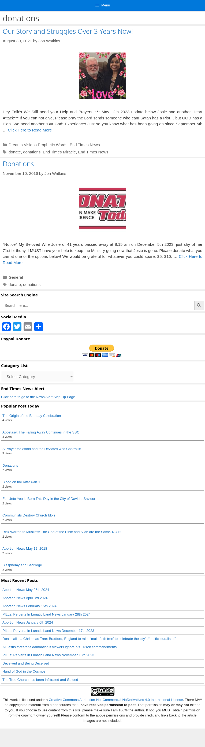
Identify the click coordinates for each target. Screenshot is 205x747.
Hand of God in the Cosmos (23, 671)
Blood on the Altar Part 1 (21, 482)
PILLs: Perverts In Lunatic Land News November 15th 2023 (48, 655)
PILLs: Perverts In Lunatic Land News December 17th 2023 (48, 631)
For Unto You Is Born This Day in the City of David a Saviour (48, 499)
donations (31, 152)
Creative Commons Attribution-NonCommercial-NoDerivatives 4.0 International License (116, 700)
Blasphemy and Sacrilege (22, 565)
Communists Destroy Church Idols (28, 515)
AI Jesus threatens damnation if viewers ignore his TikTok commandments (59, 647)
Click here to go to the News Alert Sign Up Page (38, 397)
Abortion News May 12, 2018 (24, 548)
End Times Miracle (59, 152)
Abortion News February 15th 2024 (29, 606)
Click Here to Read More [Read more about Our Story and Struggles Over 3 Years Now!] (30, 130)
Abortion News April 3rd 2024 (24, 598)
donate (15, 152)
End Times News (85, 144)
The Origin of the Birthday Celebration (31, 416)
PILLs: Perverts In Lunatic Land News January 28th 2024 (46, 614)
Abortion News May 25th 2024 (25, 590)
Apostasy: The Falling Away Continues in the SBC (40, 432)
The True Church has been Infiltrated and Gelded (40, 680)
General (16, 277)
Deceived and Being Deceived (25, 663)
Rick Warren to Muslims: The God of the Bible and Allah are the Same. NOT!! (61, 532)
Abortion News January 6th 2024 (27, 622)
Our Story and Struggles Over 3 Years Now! (68, 31)
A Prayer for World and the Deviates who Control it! (41, 449)
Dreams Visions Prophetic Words (38, 144)
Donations (18, 163)
